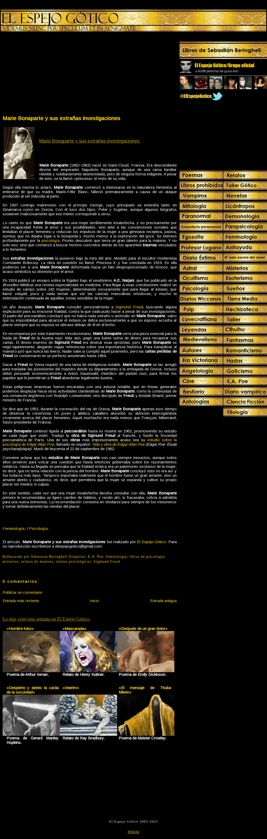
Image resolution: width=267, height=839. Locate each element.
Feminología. (14, 528)
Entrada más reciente (21, 600)
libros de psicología (147, 557)
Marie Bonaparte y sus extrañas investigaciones (61, 118)
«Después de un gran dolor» (143, 628)
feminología (116, 557)
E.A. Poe (96, 557)
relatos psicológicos (73, 562)
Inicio (94, 600)
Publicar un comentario (22, 592)
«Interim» (70, 687)
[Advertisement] (46, 74)
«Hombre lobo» (20, 628)
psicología (51, 240)
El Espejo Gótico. (152, 542)
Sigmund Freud (129, 307)
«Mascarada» (74, 628)
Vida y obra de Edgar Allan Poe (118, 444)
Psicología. (39, 528)
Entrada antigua (163, 600)
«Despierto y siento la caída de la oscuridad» (33, 689)
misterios (11, 562)
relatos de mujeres (37, 562)
